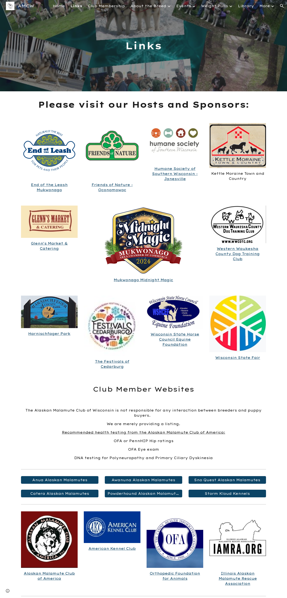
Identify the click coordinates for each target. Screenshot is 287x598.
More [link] (264, 6)
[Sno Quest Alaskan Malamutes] (227, 479)
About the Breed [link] (148, 6)
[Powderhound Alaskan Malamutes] (143, 493)
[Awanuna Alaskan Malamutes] (143, 479)
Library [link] (246, 6)
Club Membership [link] (106, 6)
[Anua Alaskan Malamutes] (59, 479)
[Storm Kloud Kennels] (227, 493)
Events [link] (183, 6)
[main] (143, 45)
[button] (282, 6)
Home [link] (59, 6)
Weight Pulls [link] (214, 6)
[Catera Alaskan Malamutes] (59, 493)
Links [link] (76, 6)
